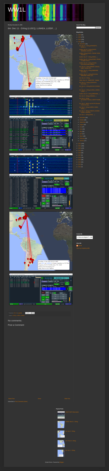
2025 (79, 37)
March (81, 136)
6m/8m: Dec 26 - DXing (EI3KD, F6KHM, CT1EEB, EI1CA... (90, 60)
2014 (79, 162)
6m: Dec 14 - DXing (84, 78)
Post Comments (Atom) (21, 401)
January (82, 140)
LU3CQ (14, 315)
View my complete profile (83, 248)
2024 (79, 39)
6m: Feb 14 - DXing (71, 440)
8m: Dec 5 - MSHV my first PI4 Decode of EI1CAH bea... (89, 104)
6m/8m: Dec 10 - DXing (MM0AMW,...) (89, 93)
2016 (79, 157)
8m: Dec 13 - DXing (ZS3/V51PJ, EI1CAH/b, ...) (88, 83)
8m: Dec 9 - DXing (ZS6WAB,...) (87, 96)
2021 (79, 146)
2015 (79, 159)
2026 (79, 35)
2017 (79, 155)
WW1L (17, 9)
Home (39, 398)
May (81, 131)
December (83, 44)
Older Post (67, 398)
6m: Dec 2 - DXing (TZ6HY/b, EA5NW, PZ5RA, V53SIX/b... (89, 111)
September (83, 122)
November (83, 117)
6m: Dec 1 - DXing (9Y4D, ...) (87, 114)
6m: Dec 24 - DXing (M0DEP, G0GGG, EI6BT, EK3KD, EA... (89, 67)
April (81, 133)
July (81, 127)
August (82, 124)
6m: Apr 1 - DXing (70, 450)
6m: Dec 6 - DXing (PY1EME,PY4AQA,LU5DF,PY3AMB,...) (90, 100)
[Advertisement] (39, 383)
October (82, 120)
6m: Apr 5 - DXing (70, 431)
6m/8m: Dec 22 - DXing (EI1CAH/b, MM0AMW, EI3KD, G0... (88, 75)
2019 (79, 150)
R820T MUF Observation (72, 412)
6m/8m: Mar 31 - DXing (72, 421)
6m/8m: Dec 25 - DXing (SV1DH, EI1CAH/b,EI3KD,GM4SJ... (88, 63)
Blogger (62, 462)
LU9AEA (22, 315)
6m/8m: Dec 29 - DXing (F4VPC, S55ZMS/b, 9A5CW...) (88, 50)
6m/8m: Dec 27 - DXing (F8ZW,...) (88, 57)
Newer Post (11, 398)
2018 (79, 152)
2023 (79, 41)
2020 (79, 148)
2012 (79, 166)
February (82, 138)
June (81, 129)
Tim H (80, 245)
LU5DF (18, 315)
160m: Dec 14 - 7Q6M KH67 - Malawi (89, 80)
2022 (79, 143)
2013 (79, 164)
